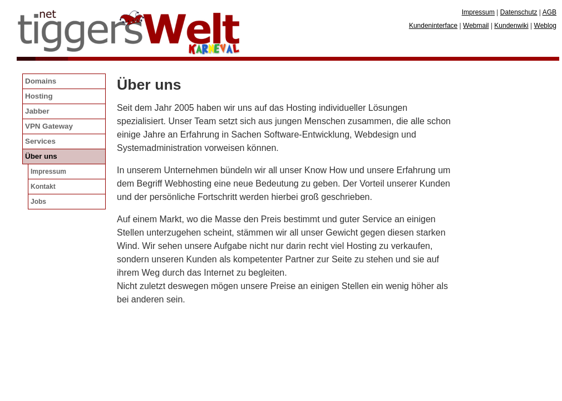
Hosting (39, 96)
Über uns (41, 156)
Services (40, 141)
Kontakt (43, 186)
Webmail (476, 26)
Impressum (48, 171)
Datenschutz (519, 12)
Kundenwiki (511, 26)
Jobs (38, 202)
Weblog (545, 26)
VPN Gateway (49, 126)
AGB (549, 12)
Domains (40, 81)
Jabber (37, 111)
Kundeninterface (433, 26)
